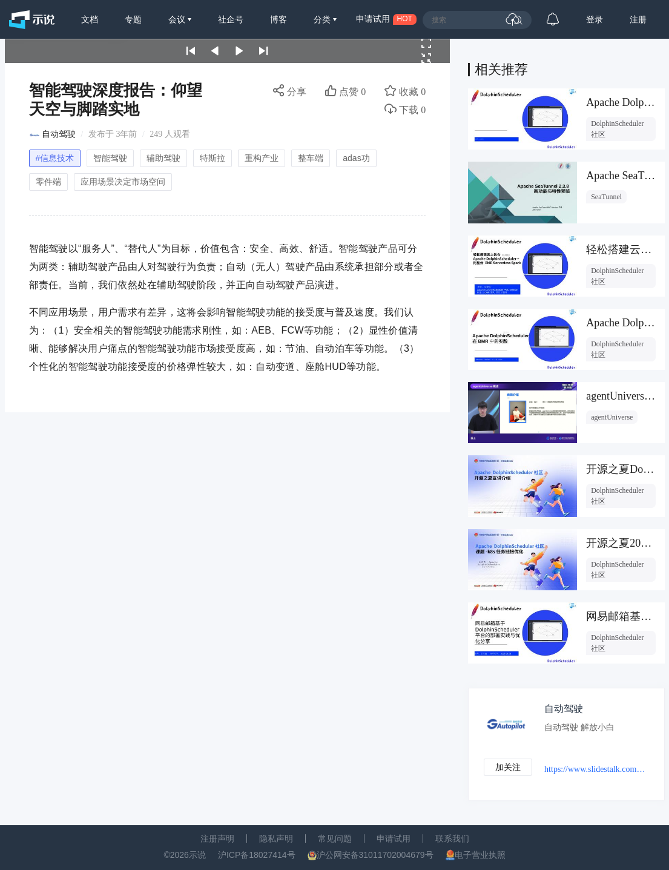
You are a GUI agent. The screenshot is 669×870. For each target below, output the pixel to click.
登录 (594, 19)
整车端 (310, 158)
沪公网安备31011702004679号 (375, 855)
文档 (89, 19)
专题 (133, 19)
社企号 (230, 19)
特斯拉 (212, 158)
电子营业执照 (480, 855)
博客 (278, 19)
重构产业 (261, 158)
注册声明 (217, 838)
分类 (323, 19)
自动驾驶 (59, 134)
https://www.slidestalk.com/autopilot (594, 769)
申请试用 (393, 838)
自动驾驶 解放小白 (579, 727)
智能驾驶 (110, 158)
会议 (178, 19)
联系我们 (452, 838)
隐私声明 (276, 838)
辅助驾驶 (163, 158)
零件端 (48, 181)
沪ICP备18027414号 (256, 855)
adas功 (356, 158)
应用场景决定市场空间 (123, 181)
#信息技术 (55, 158)
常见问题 (335, 838)
